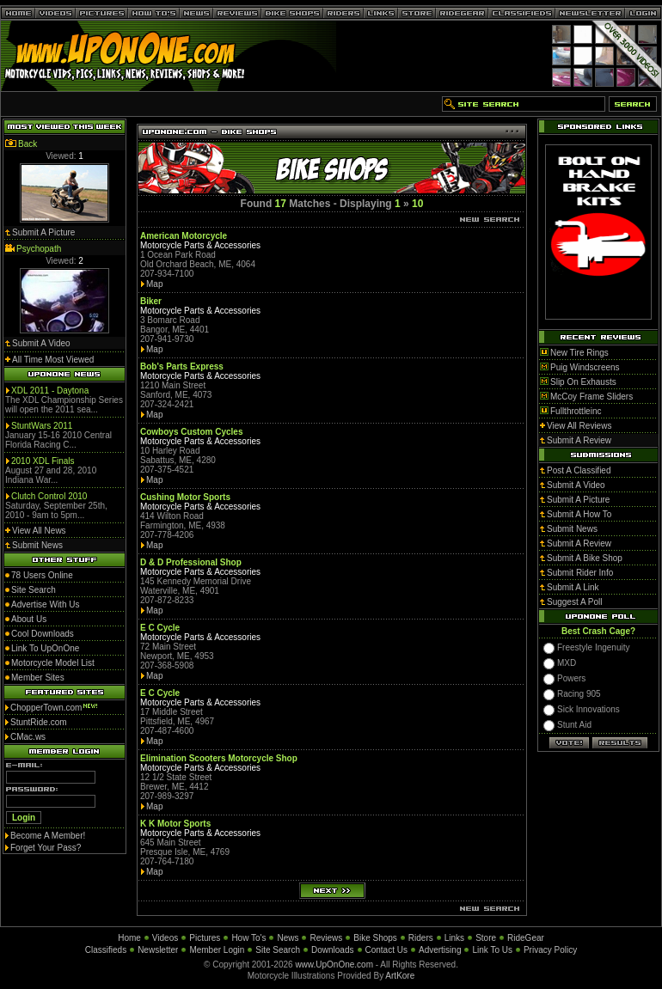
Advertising (440, 950)
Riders (420, 938)
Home (129, 938)
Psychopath (38, 248)
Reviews (326, 938)
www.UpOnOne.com (334, 964)
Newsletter (158, 950)
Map (154, 284)
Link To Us (492, 950)
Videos (165, 938)
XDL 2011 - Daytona (50, 390)
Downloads (332, 950)
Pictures (204, 938)
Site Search (277, 950)
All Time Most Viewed (53, 359)
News (287, 938)
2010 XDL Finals (43, 461)
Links (454, 938)
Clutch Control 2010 (49, 496)
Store (485, 938)
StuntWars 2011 (41, 425)
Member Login (216, 950)
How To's (248, 938)
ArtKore (399, 975)
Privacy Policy (550, 950)
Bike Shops (375, 938)
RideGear (525, 938)
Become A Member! (47, 835)
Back (27, 144)
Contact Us (386, 950)
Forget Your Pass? (45, 847)
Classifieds (105, 950)
